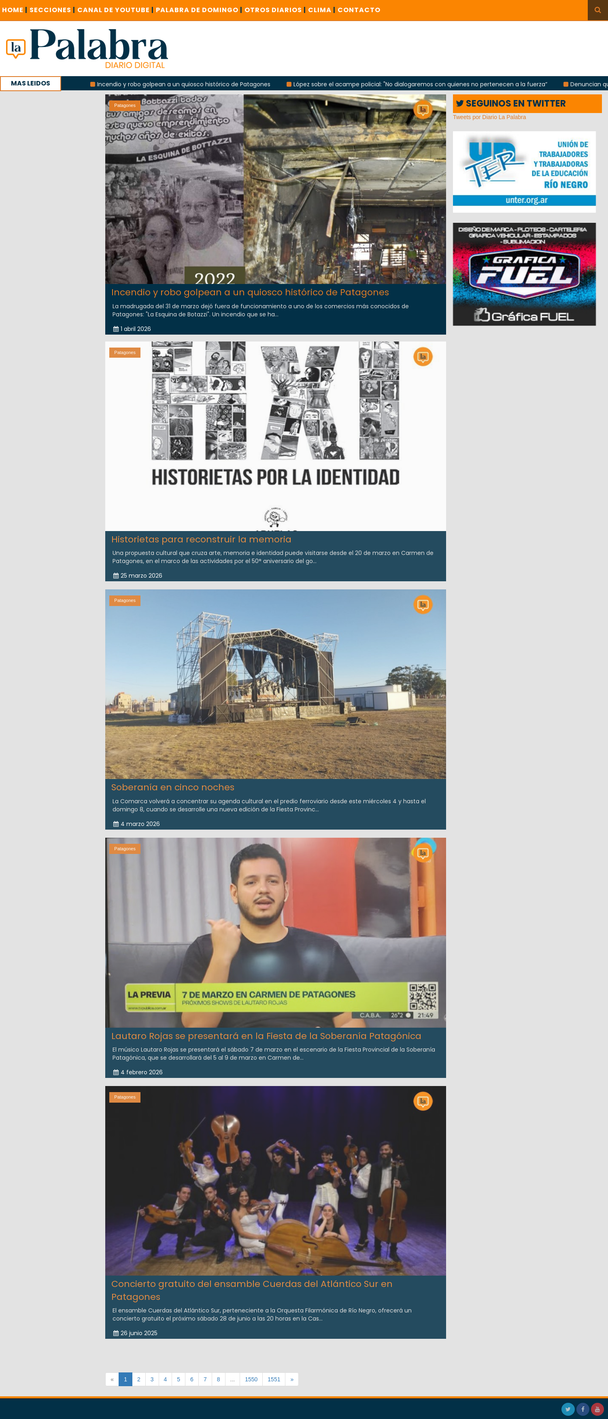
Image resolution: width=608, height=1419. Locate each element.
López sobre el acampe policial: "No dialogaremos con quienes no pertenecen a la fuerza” (434, 84)
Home (15, 10)
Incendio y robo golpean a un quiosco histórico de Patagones (197, 84)
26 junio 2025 (135, 1327)
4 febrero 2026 (138, 1066)
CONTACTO (359, 10)
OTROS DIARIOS (275, 10)
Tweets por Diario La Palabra (489, 117)
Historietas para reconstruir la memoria (201, 532)
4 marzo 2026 (136, 817)
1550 (251, 1379)
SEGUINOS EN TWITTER (511, 103)
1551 (274, 1379)
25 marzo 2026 (137, 569)
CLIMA (322, 10)
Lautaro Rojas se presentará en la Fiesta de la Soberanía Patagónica (266, 1029)
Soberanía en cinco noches (172, 781)
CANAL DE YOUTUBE (115, 10)
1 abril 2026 (132, 329)
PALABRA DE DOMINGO (199, 10)
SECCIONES (52, 10)
